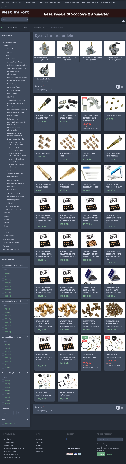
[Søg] (27, 19)
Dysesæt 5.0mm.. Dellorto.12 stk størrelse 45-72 (44, 254)
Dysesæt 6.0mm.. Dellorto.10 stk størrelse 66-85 (44, 290)
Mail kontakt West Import (109, 2)
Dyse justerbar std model (67, 185)
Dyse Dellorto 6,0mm (89, 154)
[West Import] (15, 12)
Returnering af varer (72, 2)
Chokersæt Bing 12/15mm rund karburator (90, 118)
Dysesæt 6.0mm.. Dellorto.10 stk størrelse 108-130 (113, 255)
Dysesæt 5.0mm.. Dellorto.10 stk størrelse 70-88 (90, 217)
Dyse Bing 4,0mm (43, 153)
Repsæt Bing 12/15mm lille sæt (89, 357)
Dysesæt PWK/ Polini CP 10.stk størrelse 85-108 (68, 357)
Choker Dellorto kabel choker (68, 116)
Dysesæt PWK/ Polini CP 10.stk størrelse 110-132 (44, 358)
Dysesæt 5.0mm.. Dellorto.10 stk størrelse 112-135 (44, 219)
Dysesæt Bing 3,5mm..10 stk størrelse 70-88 (113, 290)
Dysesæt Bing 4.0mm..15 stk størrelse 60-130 (91, 323)
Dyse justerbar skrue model (43, 185)
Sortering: (38, 86)
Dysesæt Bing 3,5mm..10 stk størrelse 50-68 (90, 290)
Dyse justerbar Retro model (113, 154)
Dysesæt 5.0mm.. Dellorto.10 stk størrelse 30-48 (67, 217)
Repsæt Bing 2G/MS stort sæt (44, 393)
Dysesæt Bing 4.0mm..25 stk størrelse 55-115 (114, 323)
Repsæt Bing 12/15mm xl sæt (113, 355)
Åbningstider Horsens (90, 2)
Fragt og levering (18, 2)
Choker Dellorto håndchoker (44, 116)
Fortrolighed (5, 2)
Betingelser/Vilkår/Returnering (51, 2)
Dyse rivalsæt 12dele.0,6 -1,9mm (91, 185)
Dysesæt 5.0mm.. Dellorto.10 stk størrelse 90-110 (113, 219)
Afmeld (109, 454)
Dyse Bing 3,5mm (113, 115)
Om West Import (32, 2)
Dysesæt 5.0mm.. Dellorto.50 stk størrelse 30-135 (91, 254)
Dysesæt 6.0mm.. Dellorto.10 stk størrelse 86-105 (68, 290)
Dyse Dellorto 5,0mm (66, 154)
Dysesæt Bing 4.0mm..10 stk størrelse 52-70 (67, 323)
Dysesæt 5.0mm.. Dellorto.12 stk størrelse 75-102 (68, 254)
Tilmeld (101, 454)
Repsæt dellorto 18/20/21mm (68, 393)
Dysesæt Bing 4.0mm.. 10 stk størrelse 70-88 (44, 323)
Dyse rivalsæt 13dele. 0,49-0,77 (114, 185)
